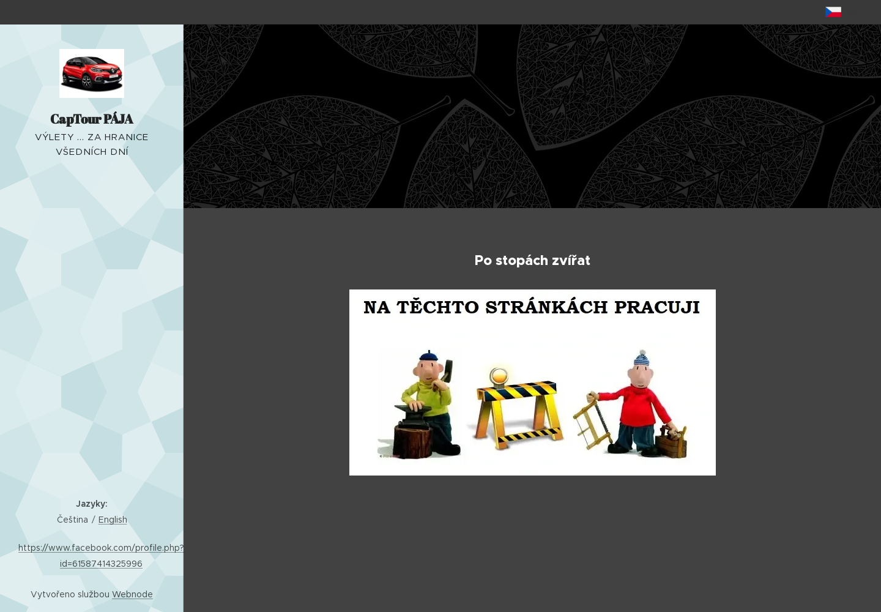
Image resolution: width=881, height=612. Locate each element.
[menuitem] (92, 287)
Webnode (132, 594)
